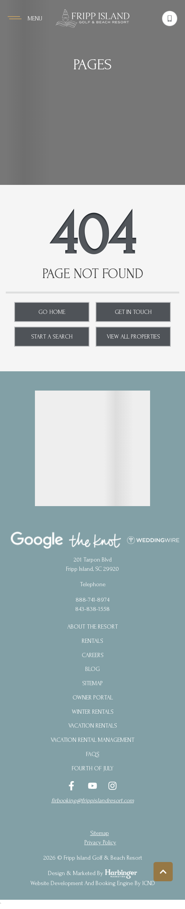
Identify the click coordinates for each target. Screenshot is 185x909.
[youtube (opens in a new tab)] (92, 786)
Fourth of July (93, 768)
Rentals (92, 640)
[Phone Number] (169, 18)
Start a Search (52, 336)
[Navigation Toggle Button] (25, 18)
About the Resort (92, 626)
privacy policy (100, 842)
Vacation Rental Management (92, 739)
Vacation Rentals (92, 725)
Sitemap (92, 683)
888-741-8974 (92, 599)
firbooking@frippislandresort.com (92, 800)
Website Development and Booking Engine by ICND (92, 883)
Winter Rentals (93, 711)
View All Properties (133, 336)
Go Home (51, 312)
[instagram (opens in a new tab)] (112, 786)
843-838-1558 (92, 608)
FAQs (92, 754)
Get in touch (133, 312)
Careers (93, 655)
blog (92, 669)
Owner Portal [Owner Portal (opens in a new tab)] (93, 697)
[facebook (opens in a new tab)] (72, 786)
